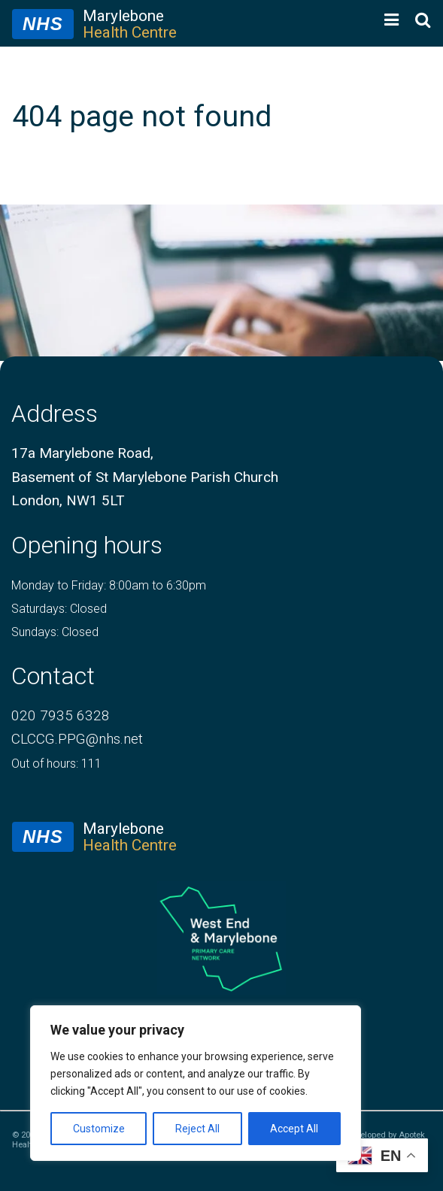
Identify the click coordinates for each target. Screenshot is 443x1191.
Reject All (197, 1129)
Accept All (294, 1129)
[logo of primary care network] (221, 938)
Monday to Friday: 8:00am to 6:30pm (108, 585)
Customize (99, 1129)
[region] (195, 1083)
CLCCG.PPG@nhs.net (77, 738)
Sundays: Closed (55, 632)
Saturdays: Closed (59, 609)
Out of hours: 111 (56, 763)
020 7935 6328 (60, 715)
